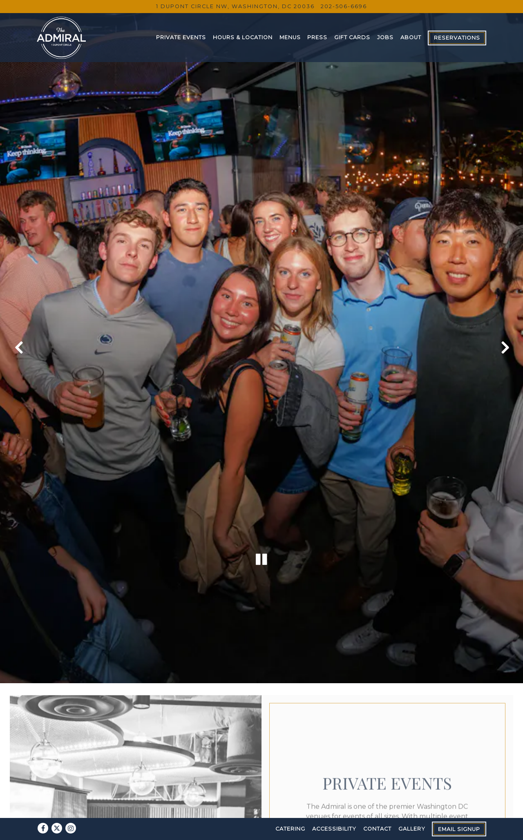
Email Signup (459, 829)
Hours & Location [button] (243, 37)
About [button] (410, 37)
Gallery (411, 829)
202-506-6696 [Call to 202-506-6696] (344, 6)
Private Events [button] (181, 37)
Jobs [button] (385, 37)
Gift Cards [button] (352, 37)
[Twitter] (56, 828)
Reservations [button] (457, 38)
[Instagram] (70, 828)
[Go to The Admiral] (235, 6)
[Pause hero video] (261, 510)
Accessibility (334, 829)
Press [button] (317, 37)
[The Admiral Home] (61, 37)
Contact (377, 829)
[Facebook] (43, 828)
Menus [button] (290, 37)
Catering (290, 829)
